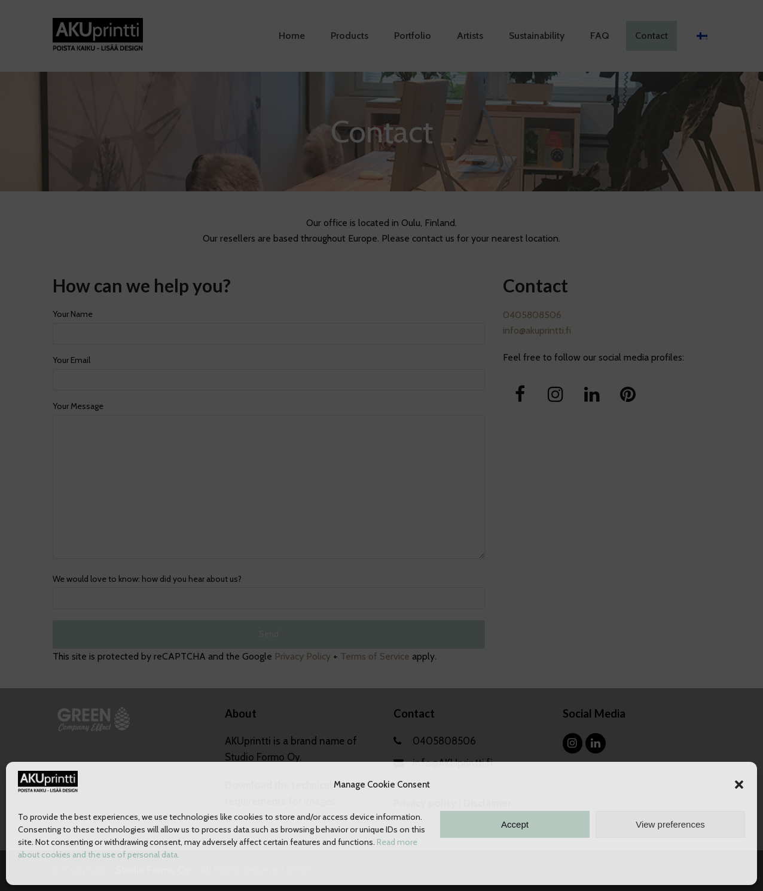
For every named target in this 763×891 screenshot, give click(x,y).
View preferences (670, 824)
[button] (739, 785)
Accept (515, 824)
